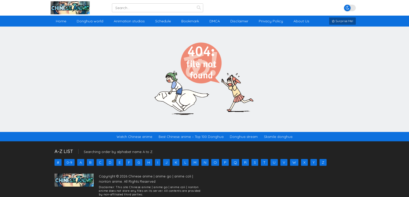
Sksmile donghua (278, 137)
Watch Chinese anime (134, 137)
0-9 (69, 162)
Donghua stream (244, 137)
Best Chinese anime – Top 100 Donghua (191, 137)
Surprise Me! (342, 21)
